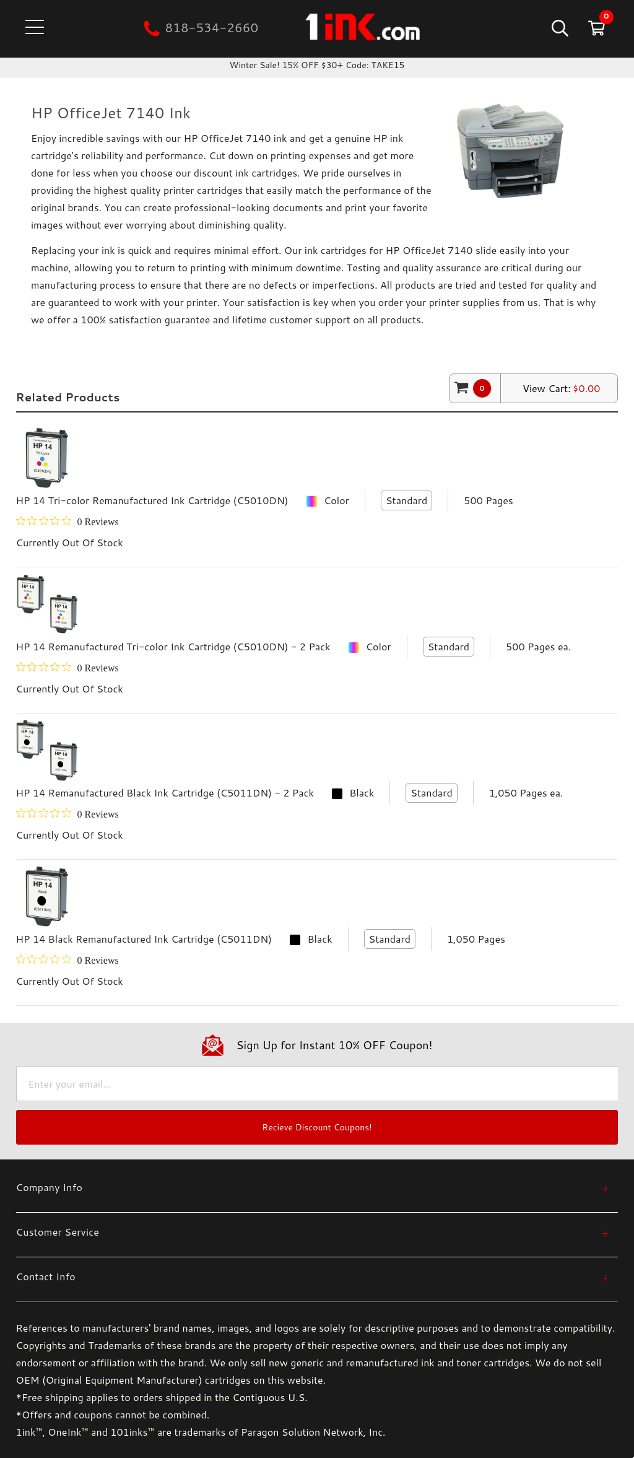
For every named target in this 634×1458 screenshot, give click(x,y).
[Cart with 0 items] (595, 27)
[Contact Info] (313, 1276)
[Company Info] (313, 1187)
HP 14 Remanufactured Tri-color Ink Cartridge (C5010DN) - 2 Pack (173, 646)
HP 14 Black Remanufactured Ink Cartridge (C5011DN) (144, 939)
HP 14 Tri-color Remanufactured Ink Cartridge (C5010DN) (152, 500)
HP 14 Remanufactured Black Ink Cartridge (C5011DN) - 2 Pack (165, 792)
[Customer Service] (313, 1231)
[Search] (559, 27)
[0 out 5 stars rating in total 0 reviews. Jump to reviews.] (67, 521)
